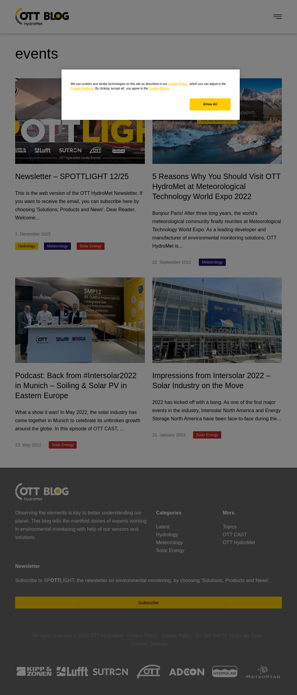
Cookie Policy (178, 84)
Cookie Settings (82, 88)
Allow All (210, 104)
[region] (151, 95)
